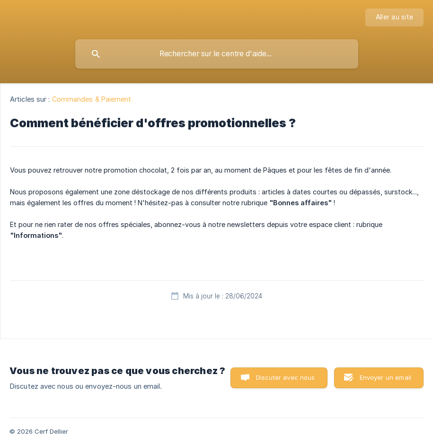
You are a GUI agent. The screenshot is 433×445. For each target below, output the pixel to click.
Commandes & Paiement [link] (92, 99)
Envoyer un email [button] (385, 377)
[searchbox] (216, 54)
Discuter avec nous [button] (285, 377)
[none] (394, 17)
